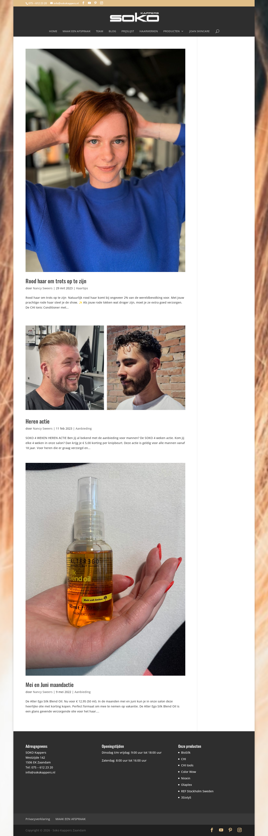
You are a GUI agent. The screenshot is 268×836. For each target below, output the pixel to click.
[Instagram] (101, 3)
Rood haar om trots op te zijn (56, 281)
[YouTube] (89, 3)
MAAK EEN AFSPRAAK (76, 31)
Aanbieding (84, 428)
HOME (53, 31)
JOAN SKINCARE (199, 31)
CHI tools (187, 765)
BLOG (112, 31)
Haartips (82, 288)
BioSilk (186, 752)
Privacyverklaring (38, 819)
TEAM (99, 31)
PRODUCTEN (171, 31)
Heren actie (38, 421)
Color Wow (188, 772)
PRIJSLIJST (127, 31)
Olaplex (186, 785)
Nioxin (185, 778)
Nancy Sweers (43, 288)
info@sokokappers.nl (40, 772)
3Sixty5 (186, 797)
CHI (183, 759)
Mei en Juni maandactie (50, 684)
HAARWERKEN (148, 31)
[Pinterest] (95, 3)
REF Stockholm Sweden (197, 791)
